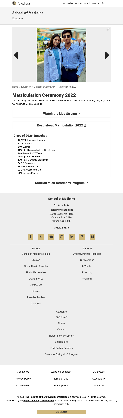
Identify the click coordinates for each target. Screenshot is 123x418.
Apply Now (61, 317)
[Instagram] (61, 241)
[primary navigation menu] (108, 3)
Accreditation (23, 385)
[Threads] (82, 241)
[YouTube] (51, 241)
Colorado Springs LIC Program (61, 354)
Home (15, 87)
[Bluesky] (92, 241)
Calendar (36, 303)
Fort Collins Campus (61, 348)
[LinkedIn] (72, 241)
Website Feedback (61, 371)
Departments (36, 278)
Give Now (98, 385)
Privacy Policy (23, 378)
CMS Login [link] (61, 411)
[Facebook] (30, 241)
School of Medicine (27, 13)
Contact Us (36, 285)
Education (18, 18)
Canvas (61, 329)
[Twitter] (41, 241)
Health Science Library (61, 335)
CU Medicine (87, 260)
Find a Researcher (36, 272)
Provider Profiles (36, 297)
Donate (36, 291)
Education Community (44, 87)
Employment (61, 385)
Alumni (61, 323)
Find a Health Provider (36, 266)
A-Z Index (87, 266)
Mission (36, 260)
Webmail (87, 278)
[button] (108, 29)
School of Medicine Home (36, 254)
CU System (99, 371)
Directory (87, 272)
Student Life (61, 342)
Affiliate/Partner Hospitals (87, 254)
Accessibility (99, 378)
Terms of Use (61, 378)
